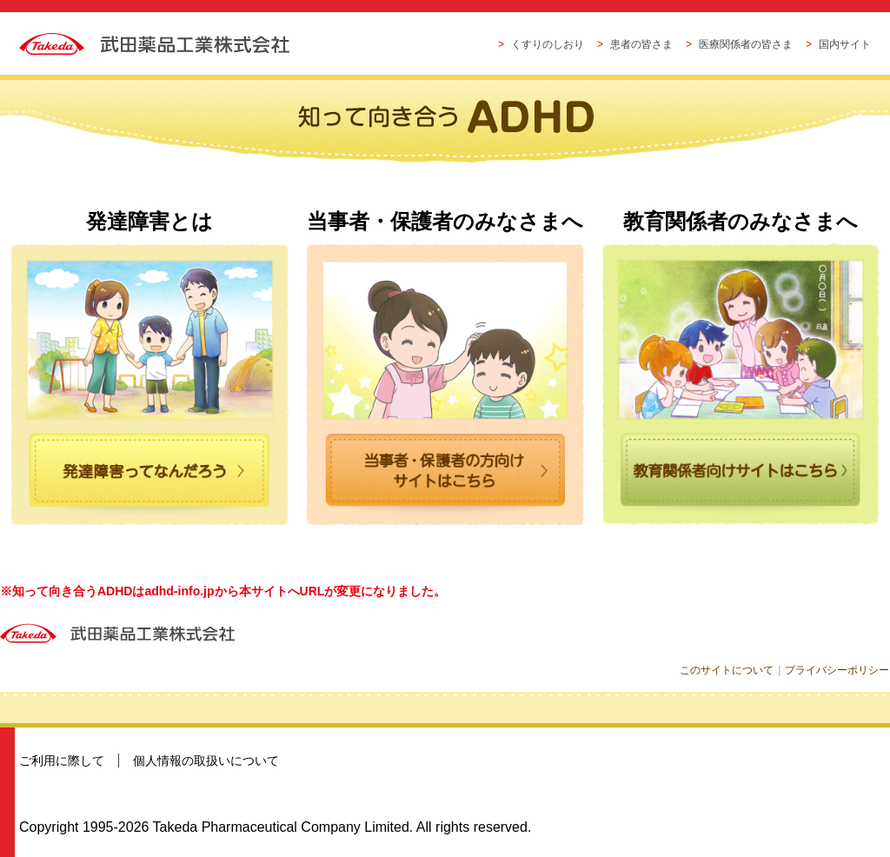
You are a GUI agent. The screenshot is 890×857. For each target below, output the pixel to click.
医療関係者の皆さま (746, 44)
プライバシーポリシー (838, 670)
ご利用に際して (61, 760)
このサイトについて (729, 670)
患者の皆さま (641, 44)
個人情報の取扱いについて (206, 760)
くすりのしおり (547, 44)
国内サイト (845, 44)
